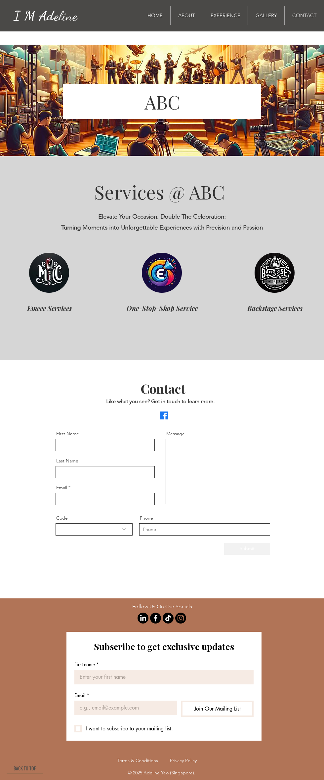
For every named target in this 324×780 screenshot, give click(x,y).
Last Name (67, 460)
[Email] (124, 708)
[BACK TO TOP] (25, 768)
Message (175, 433)
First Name (67, 433)
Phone (146, 518)
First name (86, 664)
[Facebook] (164, 415)
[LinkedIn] (143, 618)
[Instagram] (180, 618)
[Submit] (247, 549)
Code (62, 518)
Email (61, 487)
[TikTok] (168, 618)
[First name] (162, 677)
